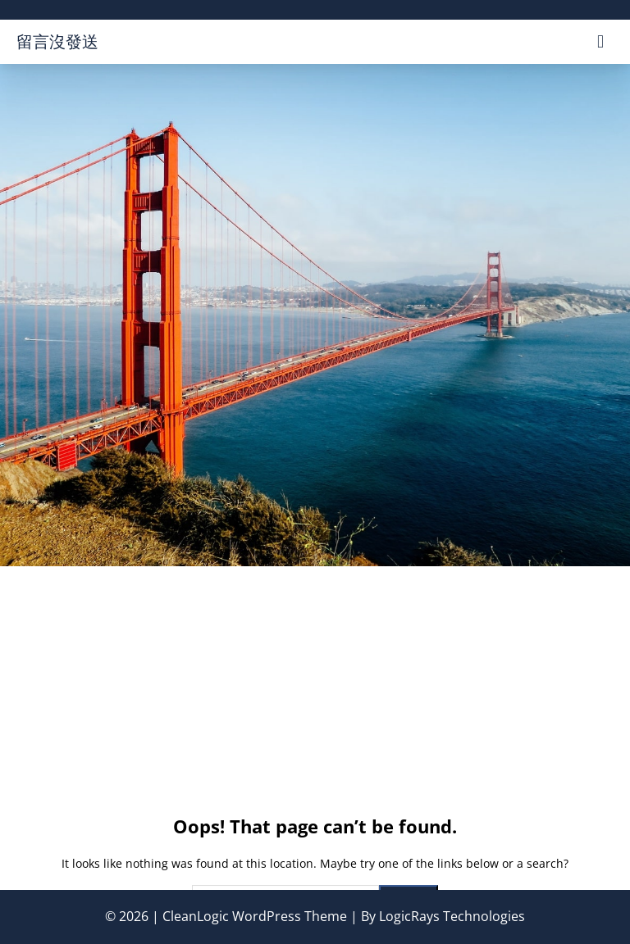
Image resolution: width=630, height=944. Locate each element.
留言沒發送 (57, 41)
